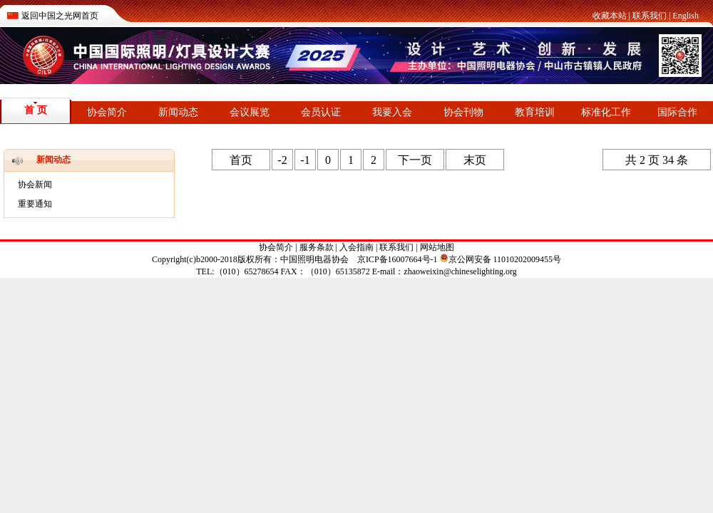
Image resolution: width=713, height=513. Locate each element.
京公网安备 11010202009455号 (501, 259)
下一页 (415, 160)
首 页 (35, 110)
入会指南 (356, 247)
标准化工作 (606, 112)
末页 (474, 160)
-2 (282, 160)
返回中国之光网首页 (59, 16)
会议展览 (250, 112)
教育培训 (535, 112)
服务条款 (316, 247)
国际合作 (677, 112)
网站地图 (437, 247)
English (685, 16)
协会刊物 (463, 112)
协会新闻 (35, 185)
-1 (304, 160)
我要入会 (392, 112)
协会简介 (107, 112)
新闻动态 (178, 112)
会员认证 (321, 112)
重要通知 (35, 204)
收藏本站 (610, 16)
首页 (241, 160)
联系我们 (649, 16)
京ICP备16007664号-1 (397, 259)
